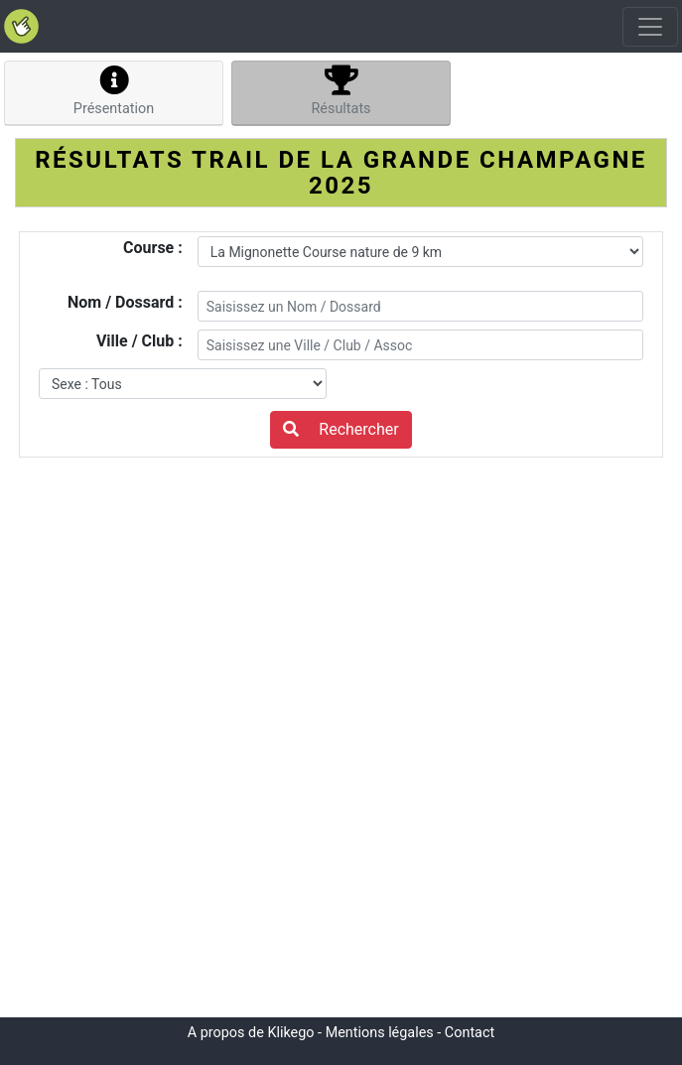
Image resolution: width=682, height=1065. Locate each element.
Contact (469, 1032)
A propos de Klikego (251, 1032)
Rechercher (340, 429)
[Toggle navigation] (650, 27)
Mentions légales (380, 1032)
